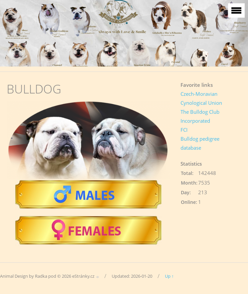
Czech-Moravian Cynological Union (201, 98)
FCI (184, 129)
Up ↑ (169, 276)
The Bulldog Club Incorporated (200, 116)
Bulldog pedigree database (200, 143)
